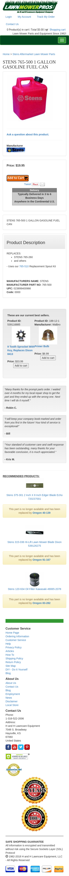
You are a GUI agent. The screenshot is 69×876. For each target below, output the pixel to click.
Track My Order (46, 16)
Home (6, 54)
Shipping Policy (14, 658)
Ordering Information (17, 636)
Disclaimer (11, 701)
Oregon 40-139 (41, 512)
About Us (11, 682)
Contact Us (12, 24)
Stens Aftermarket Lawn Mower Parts (34, 54)
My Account (24, 16)
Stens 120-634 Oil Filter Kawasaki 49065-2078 (34, 589)
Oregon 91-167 (41, 559)
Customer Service (16, 640)
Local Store (12, 705)
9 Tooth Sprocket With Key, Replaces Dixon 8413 (20, 350)
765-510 (24, 266)
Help (8, 643)
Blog (8, 673)
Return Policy (13, 662)
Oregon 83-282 (41, 603)
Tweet (27, 184)
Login (9, 16)
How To (10, 654)
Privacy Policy (14, 647)
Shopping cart (58, 29)
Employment (13, 694)
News (9, 697)
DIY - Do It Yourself (16, 669)
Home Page (12, 632)
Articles (10, 651)
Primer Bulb (42, 346)
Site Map (11, 665)
